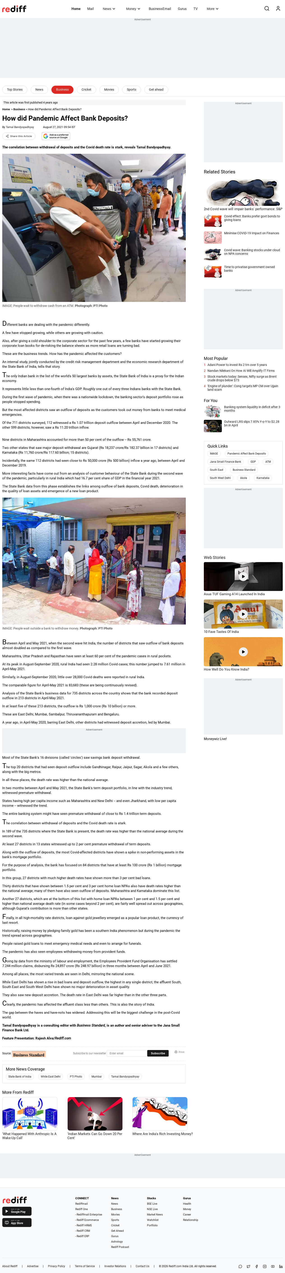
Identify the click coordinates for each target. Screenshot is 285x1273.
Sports (131, 89)
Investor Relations (115, 1266)
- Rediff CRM (82, 1230)
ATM (268, 461)
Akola (243, 478)
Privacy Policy (56, 1266)
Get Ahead (117, 1230)
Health (187, 1203)
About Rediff (9, 1266)
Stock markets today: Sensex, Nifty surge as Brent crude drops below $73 (242, 378)
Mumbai (97, 1076)
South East (216, 469)
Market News (155, 1214)
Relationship (190, 1220)
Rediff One (81, 1209)
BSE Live (152, 1203)
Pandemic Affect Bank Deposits (247, 453)
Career (187, 1214)
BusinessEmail (160, 9)
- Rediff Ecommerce (87, 1220)
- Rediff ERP (82, 1236)
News (109, 9)
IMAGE (214, 453)
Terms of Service (85, 1266)
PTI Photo (76, 1076)
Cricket (86, 89)
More (212, 9)
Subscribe (158, 1053)
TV (195, 9)
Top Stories (15, 89)
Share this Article (19, 136)
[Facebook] (256, 1267)
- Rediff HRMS (83, 1225)
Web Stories (214, 557)
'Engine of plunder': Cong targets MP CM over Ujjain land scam (242, 387)
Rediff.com (175, 1266)
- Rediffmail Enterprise (88, 1214)
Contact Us (142, 1266)
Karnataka (263, 478)
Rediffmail (81, 1203)
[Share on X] (248, 1267)
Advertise (32, 1266)
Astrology (117, 1241)
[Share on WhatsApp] (240, 1267)
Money (133, 9)
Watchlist (153, 1220)
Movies (109, 89)
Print (179, 1052)
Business (62, 89)
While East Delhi (50, 1076)
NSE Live (152, 1209)
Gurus (182, 9)
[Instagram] (265, 1267)
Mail (90, 9)
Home (75, 9)
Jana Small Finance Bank (225, 461)
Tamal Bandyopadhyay (20, 127)
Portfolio (152, 1225)
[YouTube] (273, 1267)
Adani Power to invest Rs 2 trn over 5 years (237, 365)
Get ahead (156, 89)
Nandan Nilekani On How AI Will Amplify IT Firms (241, 370)
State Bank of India (19, 1076)
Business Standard (244, 469)
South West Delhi (220, 478)
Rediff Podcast (120, 1247)
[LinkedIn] (281, 1267)
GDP (253, 461)
